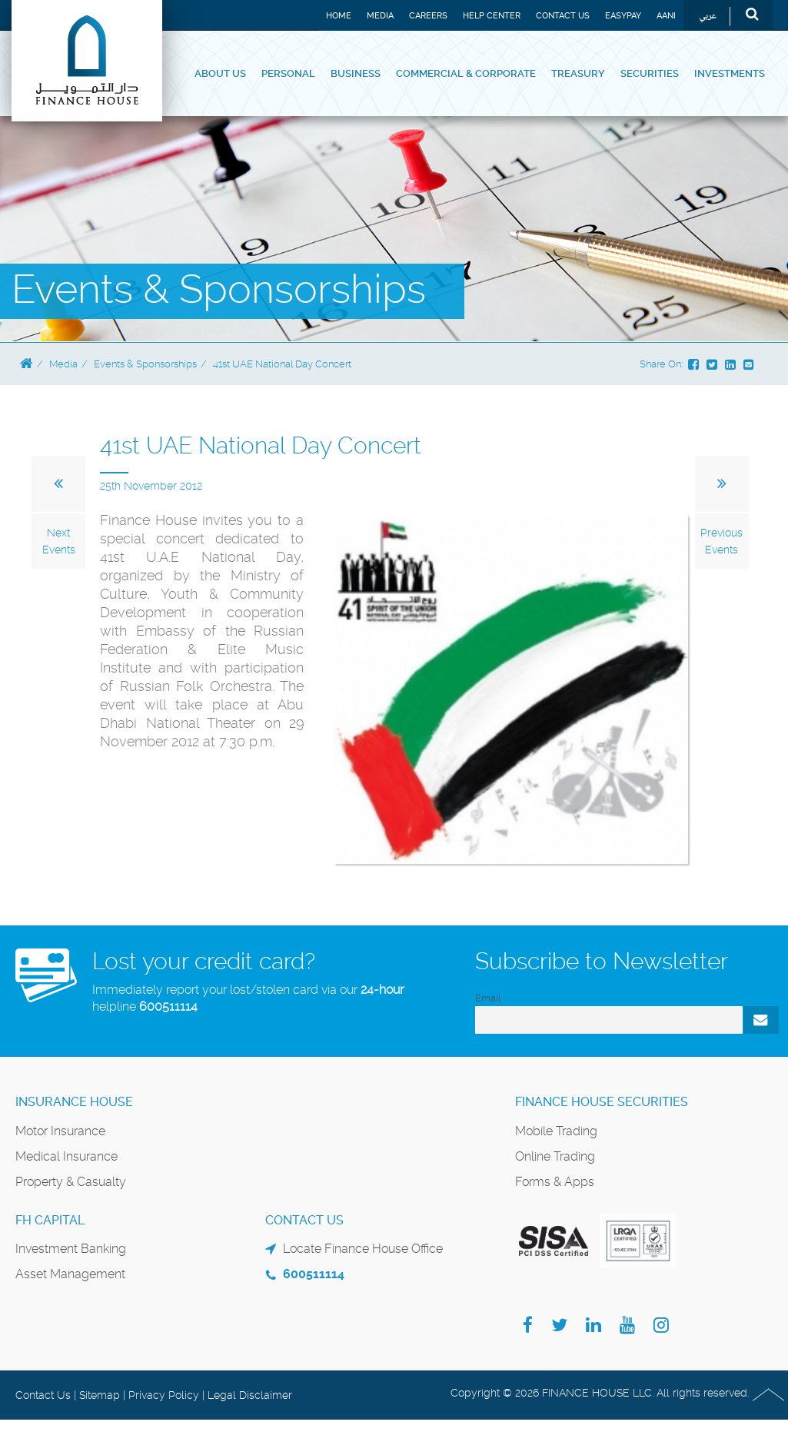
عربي (708, 16)
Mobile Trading (556, 1131)
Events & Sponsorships (145, 364)
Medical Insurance (66, 1156)
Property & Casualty (70, 1181)
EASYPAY (623, 16)
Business (356, 73)
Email (487, 998)
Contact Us (563, 16)
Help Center (491, 16)
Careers (428, 16)
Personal (288, 73)
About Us (220, 73)
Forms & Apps (554, 1181)
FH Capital (50, 1220)
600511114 (168, 1006)
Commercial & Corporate (466, 73)
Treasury (578, 73)
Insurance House (74, 1102)
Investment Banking (70, 1248)
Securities (649, 73)
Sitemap (99, 1395)
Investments (729, 73)
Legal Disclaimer (250, 1395)
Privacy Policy (163, 1395)
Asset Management (70, 1274)
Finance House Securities (601, 1102)
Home (338, 16)
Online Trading (555, 1156)
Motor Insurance (60, 1131)
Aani (666, 16)
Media (380, 16)
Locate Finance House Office (363, 1248)
